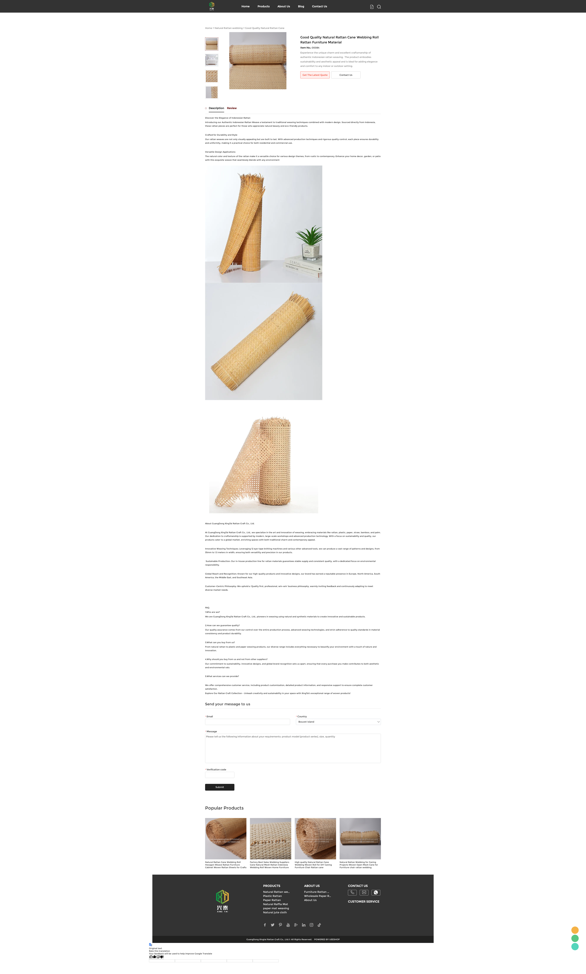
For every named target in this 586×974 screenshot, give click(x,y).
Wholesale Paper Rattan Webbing (318, 896)
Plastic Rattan (272, 896)
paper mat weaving (276, 908)
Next (211, 103)
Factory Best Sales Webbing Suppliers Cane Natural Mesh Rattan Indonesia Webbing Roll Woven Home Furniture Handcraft (269, 865)
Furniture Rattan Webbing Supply (318, 892)
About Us (292, 19)
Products (267, 19)
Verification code (215, 769)
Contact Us (338, 19)
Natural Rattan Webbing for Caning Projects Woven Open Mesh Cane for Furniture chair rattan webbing (359, 865)
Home (244, 19)
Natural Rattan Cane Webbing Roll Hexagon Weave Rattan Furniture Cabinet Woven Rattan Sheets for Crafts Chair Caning (225, 865)
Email (209, 716)
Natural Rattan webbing (229, 28)
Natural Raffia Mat (275, 904)
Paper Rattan (272, 900)
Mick (575, 930)
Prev (211, 33)
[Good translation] (152, 957)
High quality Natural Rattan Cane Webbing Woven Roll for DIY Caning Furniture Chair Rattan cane (313, 865)
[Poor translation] (160, 957)
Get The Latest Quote (315, 75)
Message (211, 731)
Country (301, 716)
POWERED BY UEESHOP (327, 939)
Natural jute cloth (275, 912)
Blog (315, 19)
